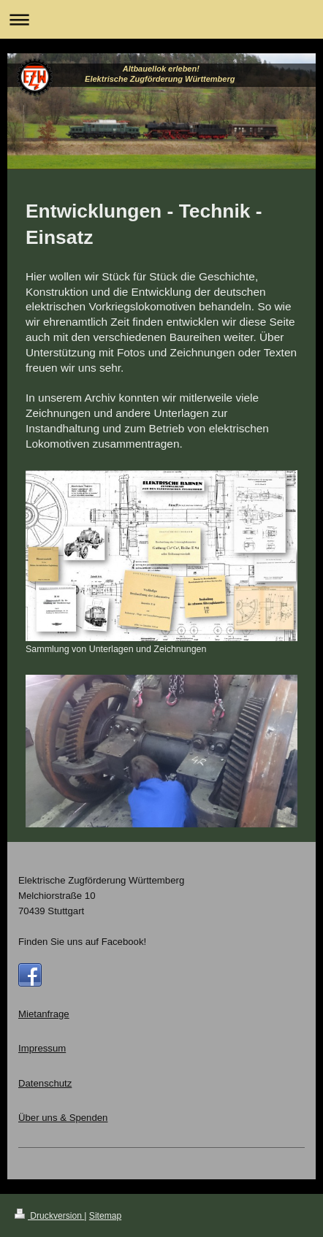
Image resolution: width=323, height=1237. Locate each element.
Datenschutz (45, 1083)
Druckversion (49, 1216)
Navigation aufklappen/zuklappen (161, 19)
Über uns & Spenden (62, 1117)
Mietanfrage (43, 1013)
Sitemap (105, 1216)
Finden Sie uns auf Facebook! (82, 941)
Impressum (42, 1048)
